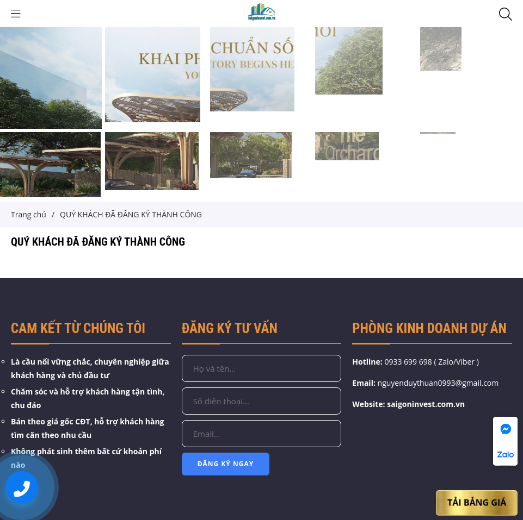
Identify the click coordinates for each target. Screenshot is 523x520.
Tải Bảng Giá (477, 502)
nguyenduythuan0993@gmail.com (438, 383)
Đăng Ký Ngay (226, 463)
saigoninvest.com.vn (426, 404)
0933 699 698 (408, 361)
